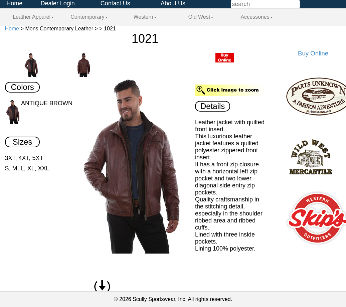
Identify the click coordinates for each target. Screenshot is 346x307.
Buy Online (313, 53)
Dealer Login (58, 3)
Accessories (257, 17)
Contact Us (115, 3)
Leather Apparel (33, 17)
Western (144, 17)
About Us (173, 3)
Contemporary (89, 17)
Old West (201, 17)
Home (14, 3)
